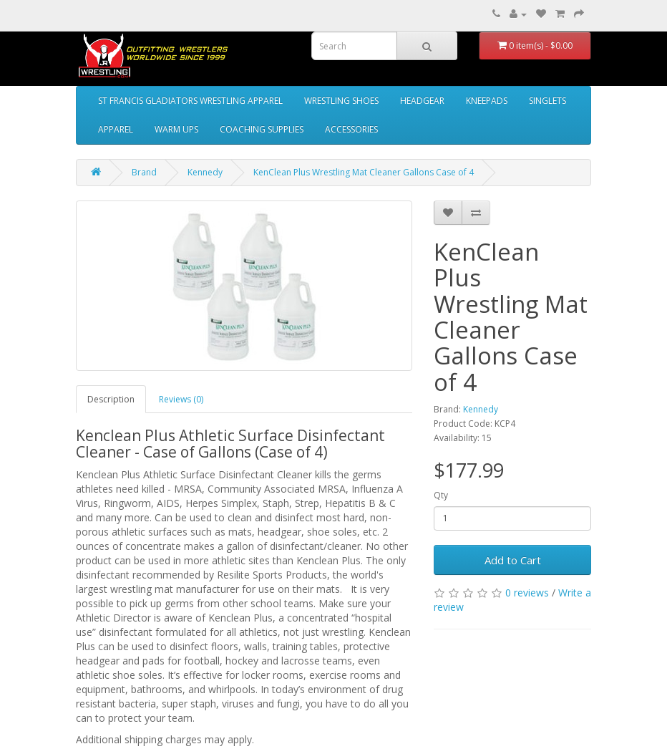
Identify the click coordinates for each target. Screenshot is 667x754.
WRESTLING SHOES (341, 101)
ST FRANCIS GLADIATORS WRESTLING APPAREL (190, 101)
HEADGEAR (422, 101)
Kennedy (205, 172)
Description (111, 399)
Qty (441, 495)
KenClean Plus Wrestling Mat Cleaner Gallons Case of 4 (363, 172)
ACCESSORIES (351, 129)
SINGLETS (547, 101)
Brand (144, 172)
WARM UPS (176, 129)
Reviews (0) (181, 399)
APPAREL (115, 129)
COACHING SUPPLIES (261, 129)
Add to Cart (513, 560)
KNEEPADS (486, 101)
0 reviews (527, 592)
